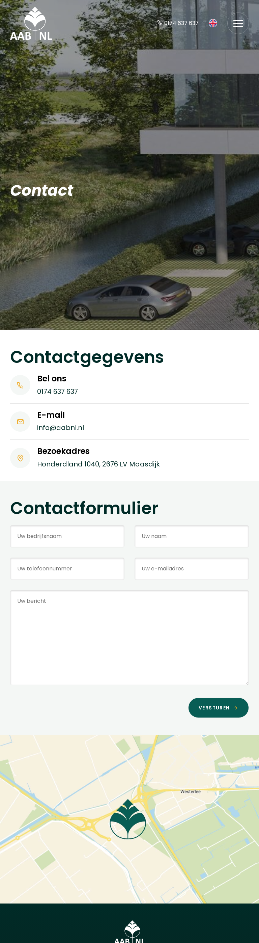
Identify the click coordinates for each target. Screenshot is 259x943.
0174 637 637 (178, 23)
